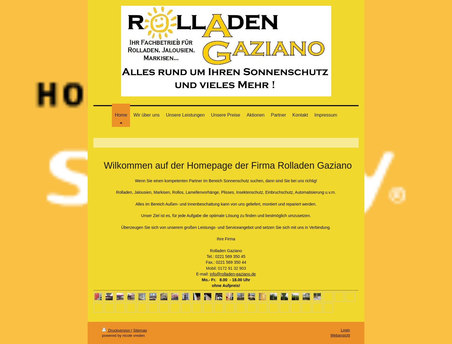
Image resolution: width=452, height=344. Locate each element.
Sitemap (140, 330)
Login (345, 330)
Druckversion (116, 330)
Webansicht (340, 335)
